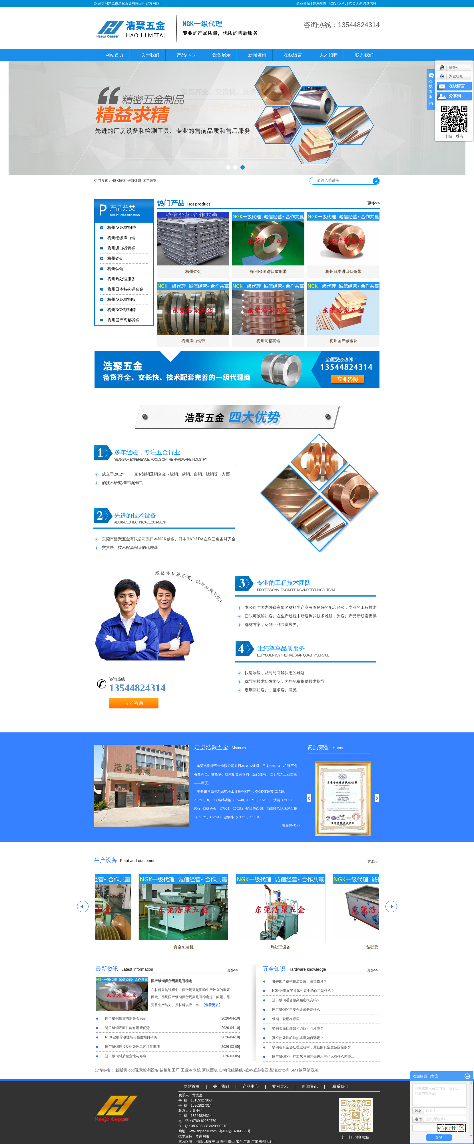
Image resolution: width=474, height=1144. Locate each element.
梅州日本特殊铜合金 (125, 289)
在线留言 (293, 55)
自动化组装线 (231, 1070)
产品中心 (186, 55)
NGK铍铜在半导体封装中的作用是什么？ (303, 991)
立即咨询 (134, 703)
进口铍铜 (134, 181)
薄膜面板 (210, 1070)
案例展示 (280, 1086)
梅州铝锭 (115, 258)
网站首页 (114, 55)
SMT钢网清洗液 (304, 1070)
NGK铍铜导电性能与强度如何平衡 (131, 1037)
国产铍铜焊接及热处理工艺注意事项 (132, 1047)
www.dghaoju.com (202, 1131)
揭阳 (199, 1141)
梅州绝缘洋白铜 (121, 238)
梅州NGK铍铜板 (121, 299)
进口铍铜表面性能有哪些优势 (127, 1028)
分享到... (456, 96)
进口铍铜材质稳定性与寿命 (125, 1056)
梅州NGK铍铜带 (121, 227)
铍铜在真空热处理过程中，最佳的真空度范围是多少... (313, 1047)
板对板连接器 (256, 1070)
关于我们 (150, 55)
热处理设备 (282, 947)
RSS (332, 3)
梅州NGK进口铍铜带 (268, 271)
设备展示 (221, 55)
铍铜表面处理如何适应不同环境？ (298, 1028)
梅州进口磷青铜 (121, 248)
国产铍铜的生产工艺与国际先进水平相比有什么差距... (313, 1057)
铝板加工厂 (170, 1070)
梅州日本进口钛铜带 (343, 271)
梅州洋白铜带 (193, 341)
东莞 (239, 1141)
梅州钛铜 (115, 269)
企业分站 (303, 3)
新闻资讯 (257, 55)
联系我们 (364, 55)
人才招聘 (329, 55)
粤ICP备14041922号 (234, 1131)
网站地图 (320, 3)
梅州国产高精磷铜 (123, 320)
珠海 (207, 1141)
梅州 (262, 1141)
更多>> (373, 203)
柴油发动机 (279, 1070)
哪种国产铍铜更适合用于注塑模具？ (299, 981)
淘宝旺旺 (451, 76)
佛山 (231, 1141)
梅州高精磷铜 (268, 341)
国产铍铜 (149, 181)
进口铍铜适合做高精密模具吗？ (296, 1000)
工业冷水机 (191, 1070)
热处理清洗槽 (378, 947)
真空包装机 (185, 947)
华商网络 (202, 1136)
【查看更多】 (212, 1005)
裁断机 (121, 1070)
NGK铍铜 (118, 181)
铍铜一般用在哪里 (286, 1019)
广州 (246, 1141)
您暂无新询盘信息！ (364, 3)
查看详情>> (291, 826)
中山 (215, 1141)
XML (342, 3)
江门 (270, 1141)
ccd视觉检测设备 (143, 1070)
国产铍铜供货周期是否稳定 (171, 981)
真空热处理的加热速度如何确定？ (298, 1038)
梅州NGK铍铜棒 (121, 310)
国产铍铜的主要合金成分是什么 (296, 1010)
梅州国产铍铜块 (343, 341)
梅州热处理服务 (121, 279)
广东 (254, 1141)
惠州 (223, 1141)
